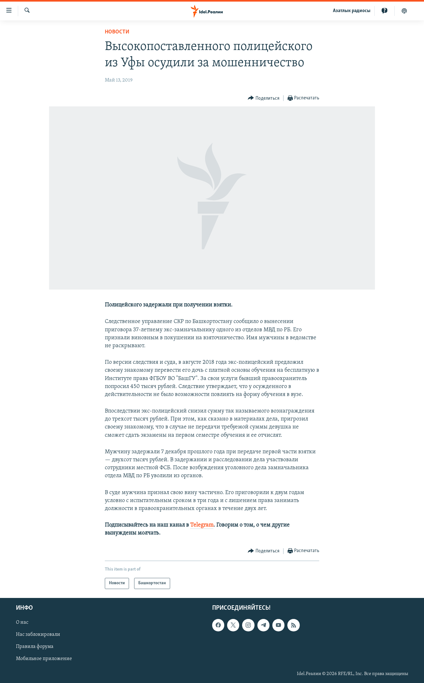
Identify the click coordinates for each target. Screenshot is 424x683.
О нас (22, 622)
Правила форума (35, 646)
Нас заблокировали (38, 634)
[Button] (263, 98)
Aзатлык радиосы (351, 10)
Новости (117, 32)
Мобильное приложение (44, 658)
